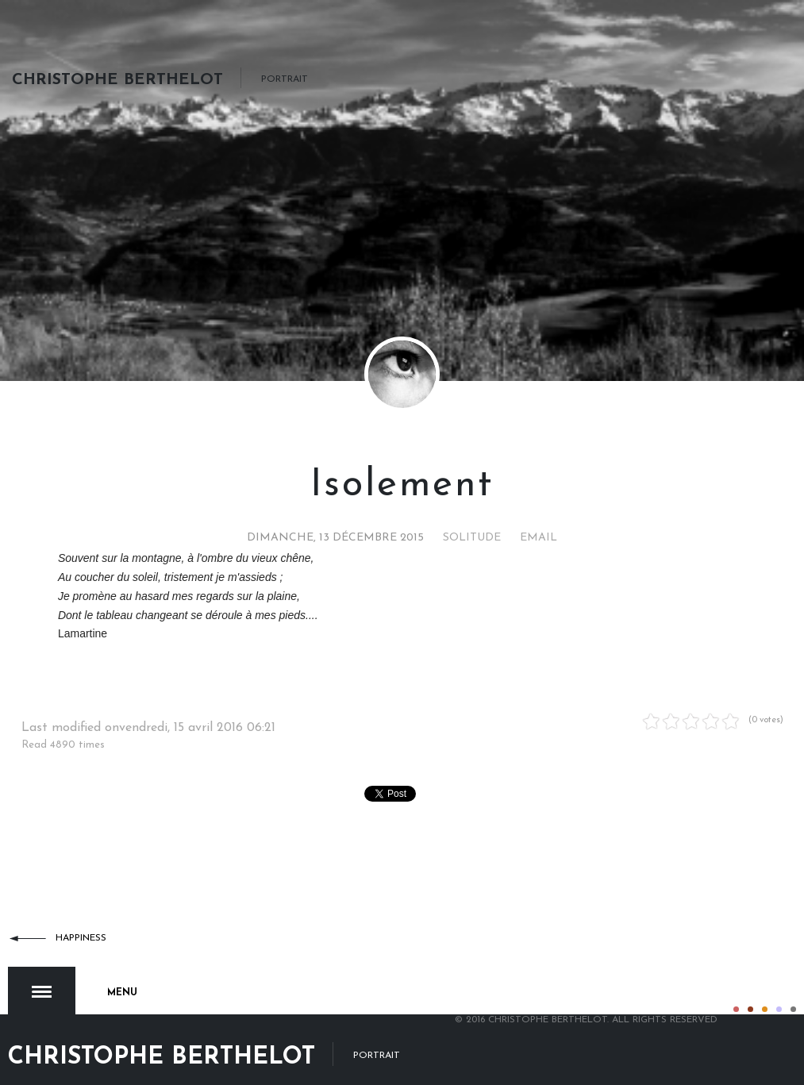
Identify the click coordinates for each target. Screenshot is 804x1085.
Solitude (472, 538)
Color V (793, 992)
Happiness (81, 938)
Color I (736, 992)
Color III (764, 992)
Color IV (779, 992)
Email (538, 538)
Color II (750, 992)
